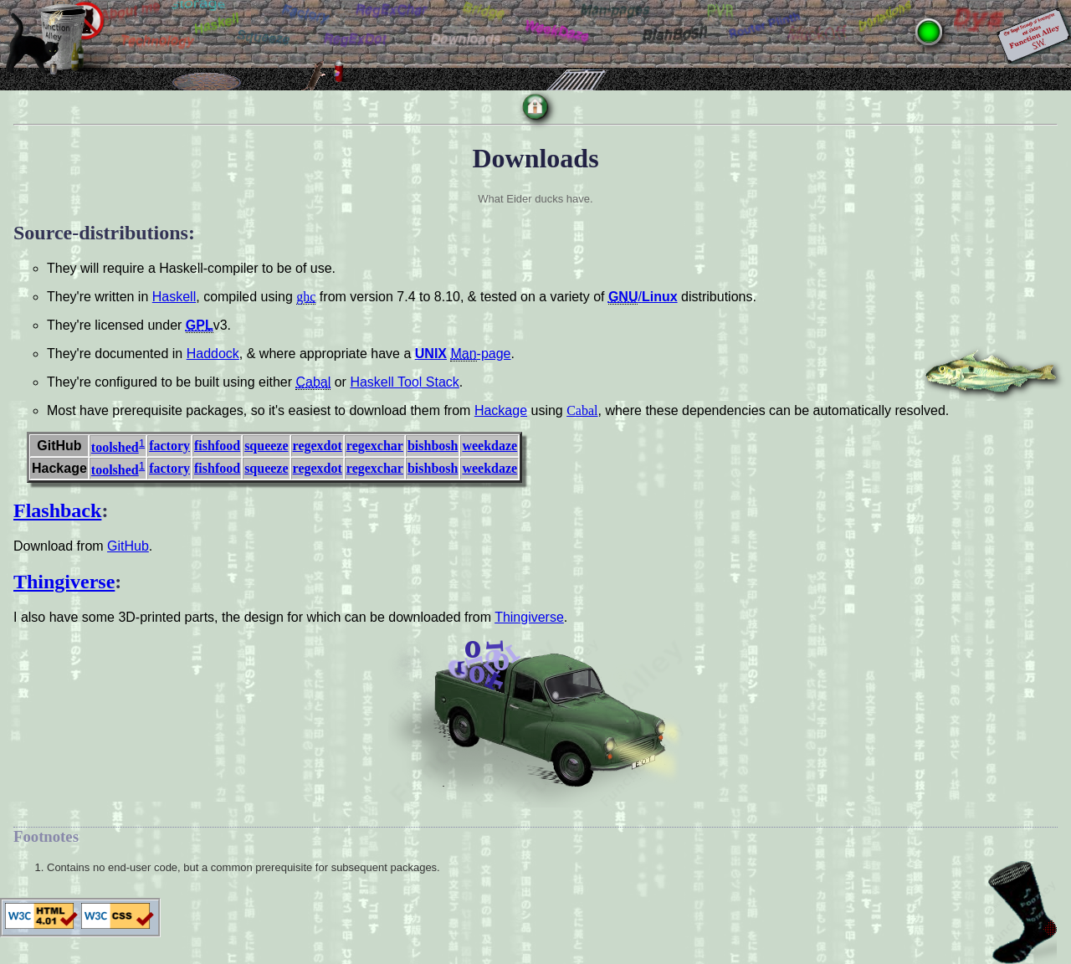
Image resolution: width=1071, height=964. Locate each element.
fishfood (217, 445)
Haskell (174, 297)
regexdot (317, 445)
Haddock (213, 353)
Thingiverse (64, 581)
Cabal (581, 410)
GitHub (128, 546)
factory (169, 445)
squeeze (266, 445)
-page (480, 354)
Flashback (57, 510)
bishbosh (433, 445)
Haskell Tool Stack (404, 382)
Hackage (500, 410)
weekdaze (489, 445)
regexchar (374, 445)
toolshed (115, 447)
